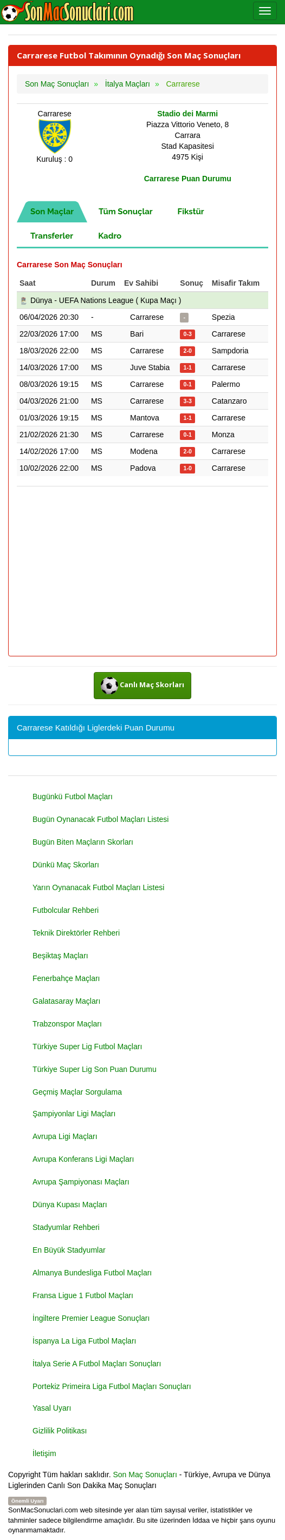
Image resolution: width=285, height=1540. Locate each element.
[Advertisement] (142, 572)
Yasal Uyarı (52, 1408)
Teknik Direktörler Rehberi (76, 933)
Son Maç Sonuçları (145, 1474)
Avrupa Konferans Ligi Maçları (83, 1159)
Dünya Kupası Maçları (70, 1204)
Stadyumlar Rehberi (66, 1227)
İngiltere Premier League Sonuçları (91, 1318)
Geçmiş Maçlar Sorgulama (77, 1092)
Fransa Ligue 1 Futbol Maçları (83, 1295)
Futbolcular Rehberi (66, 910)
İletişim (44, 1453)
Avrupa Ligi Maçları (65, 1136)
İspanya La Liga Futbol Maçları (84, 1341)
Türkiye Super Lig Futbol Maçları (87, 1046)
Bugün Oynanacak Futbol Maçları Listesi (101, 819)
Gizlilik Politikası (60, 1430)
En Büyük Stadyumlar (69, 1250)
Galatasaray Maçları (66, 1001)
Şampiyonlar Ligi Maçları (74, 1113)
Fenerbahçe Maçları (66, 978)
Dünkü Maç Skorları (66, 864)
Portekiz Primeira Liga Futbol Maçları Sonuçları (112, 1386)
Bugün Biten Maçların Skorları (83, 842)
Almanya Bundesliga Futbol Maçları (92, 1272)
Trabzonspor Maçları (67, 1023)
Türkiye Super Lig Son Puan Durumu (95, 1069)
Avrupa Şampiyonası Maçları (81, 1181)
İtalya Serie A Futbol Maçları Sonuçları (97, 1363)
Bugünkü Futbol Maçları (73, 796)
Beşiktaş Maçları (60, 955)
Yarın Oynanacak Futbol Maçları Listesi (98, 887)
